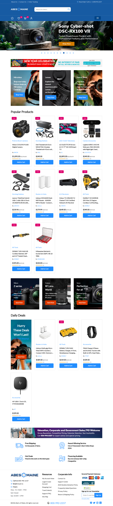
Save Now (19, 303)
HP (15, 409)
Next (111, 39)
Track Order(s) (47, 490)
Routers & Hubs (41, 194)
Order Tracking (33, 2)
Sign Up (98, 495)
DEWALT (87, 206)
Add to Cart (21, 162)
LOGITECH (88, 152)
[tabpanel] (56, 35)
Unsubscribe (85, 499)
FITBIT (87, 356)
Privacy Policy (62, 491)
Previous (2, 39)
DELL (39, 152)
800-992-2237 (23, 481)
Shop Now (19, 95)
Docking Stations (41, 141)
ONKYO (63, 206)
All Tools (86, 194)
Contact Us (22, 2)
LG (62, 152)
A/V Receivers (64, 194)
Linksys (40, 206)
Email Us (20, 484)
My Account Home (48, 478)
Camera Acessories (89, 141)
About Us (14, 2)
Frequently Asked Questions (67, 488)
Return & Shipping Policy (66, 494)
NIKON (16, 152)
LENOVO (16, 206)
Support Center (63, 482)
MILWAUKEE (41, 259)
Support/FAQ (46, 493)
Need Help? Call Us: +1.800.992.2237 (90, 2)
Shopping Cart (47, 487)
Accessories (87, 344)
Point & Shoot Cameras (20, 141)
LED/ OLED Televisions (67, 141)
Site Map (45, 497)
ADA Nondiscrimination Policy (68, 485)
